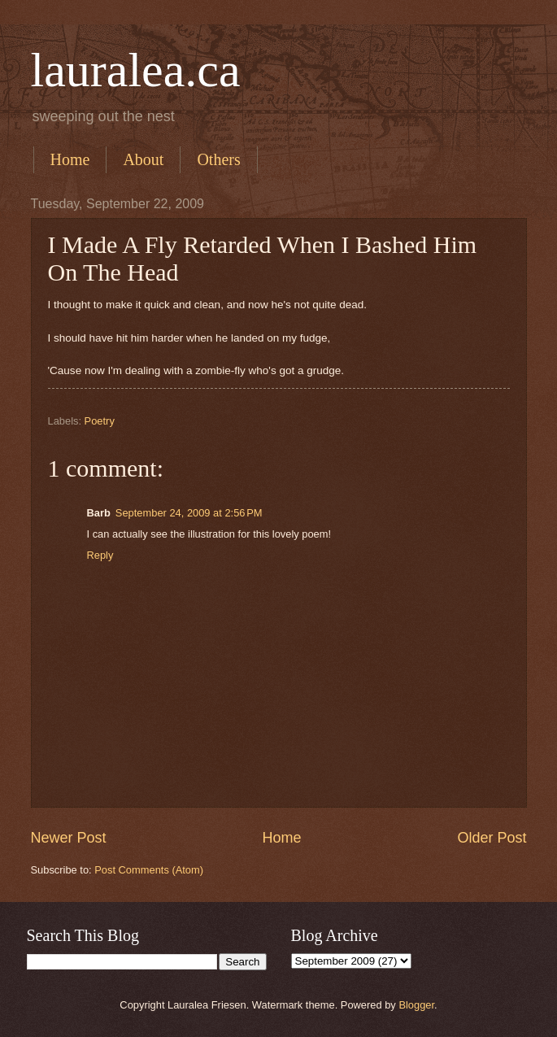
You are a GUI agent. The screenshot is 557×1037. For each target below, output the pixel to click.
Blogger (416, 1005)
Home (70, 159)
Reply (100, 555)
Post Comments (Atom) (148, 870)
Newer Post (69, 838)
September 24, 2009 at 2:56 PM (189, 513)
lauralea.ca (136, 70)
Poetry (100, 421)
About (143, 159)
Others (218, 159)
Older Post (491, 838)
